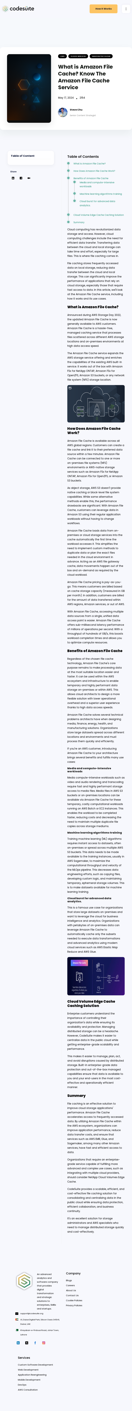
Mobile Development (29, 1382)
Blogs (69, 1283)
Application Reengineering (32, 1377)
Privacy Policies (74, 1308)
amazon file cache (101, 56)
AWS (62, 56)
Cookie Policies (74, 1303)
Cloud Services (78, 56)
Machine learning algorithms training (101, 194)
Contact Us (72, 1298)
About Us (71, 1293)
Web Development (28, 1372)
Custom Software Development (35, 1367)
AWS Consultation (28, 1392)
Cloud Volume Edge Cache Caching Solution (98, 216)
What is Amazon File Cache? (89, 164)
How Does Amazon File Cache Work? (94, 171)
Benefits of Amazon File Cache (91, 179)
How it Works (103, 8)
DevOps (22, 1387)
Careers (70, 1288)
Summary (79, 223)
